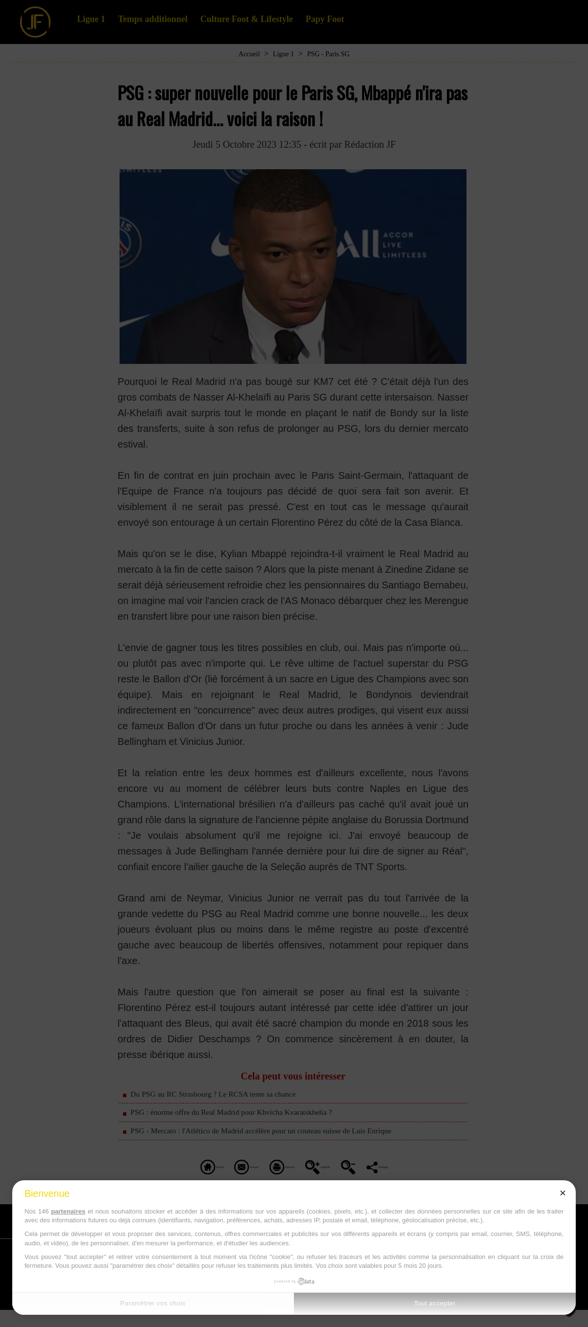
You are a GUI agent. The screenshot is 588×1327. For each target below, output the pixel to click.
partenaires (68, 1211)
